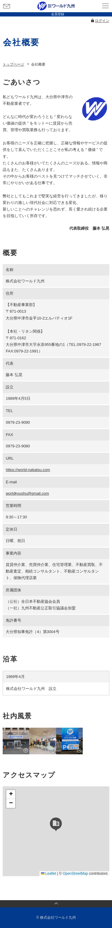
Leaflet (48, 873)
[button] (56, 823)
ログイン (102, 21)
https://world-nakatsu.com (28, 469)
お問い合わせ (6, 6)
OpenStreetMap (75, 873)
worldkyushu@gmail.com (27, 493)
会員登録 (57, 14)
